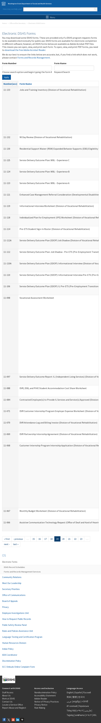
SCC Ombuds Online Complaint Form (18, 666)
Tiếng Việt (71, 710)
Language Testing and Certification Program (22, 637)
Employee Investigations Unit (15, 613)
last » (15, 544)
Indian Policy (7, 648)
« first (7, 538)
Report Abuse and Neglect (14, 707)
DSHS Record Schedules (14, 567)
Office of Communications (14, 595)
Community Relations (11, 577)
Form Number (9, 63)
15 (33, 538)
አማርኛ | (80, 710)
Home (4, 23)
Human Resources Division (14, 643)
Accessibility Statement (45, 695)
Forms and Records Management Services (22, 571)
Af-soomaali (72, 706)
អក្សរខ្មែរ (76, 701)
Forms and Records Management (33, 57)
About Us (6, 695)
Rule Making (39, 707)
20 (63, 538)
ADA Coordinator (9, 654)
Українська (84, 706)
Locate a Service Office (12, 704)
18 (51, 538)
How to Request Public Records (16, 619)
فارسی (87, 710)
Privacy (5, 607)
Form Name (60, 63)
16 (39, 538)
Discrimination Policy (11, 660)
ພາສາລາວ (79, 715)
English (70, 692)
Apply (6, 77)
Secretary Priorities (11, 589)
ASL (95, 715)
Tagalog (70, 715)
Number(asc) (10, 83)
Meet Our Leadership (11, 583)
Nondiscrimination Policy (45, 692)
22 (75, 538)
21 (69, 538)
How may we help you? (12, 9)
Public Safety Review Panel (14, 625)
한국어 (81, 697)
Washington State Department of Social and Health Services (30, 4)
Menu (50, 17)
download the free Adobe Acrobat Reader (25, 50)
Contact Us (7, 701)
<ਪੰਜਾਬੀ (85, 701)
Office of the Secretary (17, 23)
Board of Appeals (10, 601)
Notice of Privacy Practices (46, 701)
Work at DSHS (8, 698)
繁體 (74, 697)
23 (81, 538)
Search (95, 9)
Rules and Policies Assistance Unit (17, 631)
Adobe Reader (40, 698)
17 (45, 538)
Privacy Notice (40, 704)
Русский (87, 692)
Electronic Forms (9, 561)
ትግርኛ (89, 715)
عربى (69, 701)
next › (6, 544)
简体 (69, 697)
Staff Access (7, 692)
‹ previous (18, 538)
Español (78, 692)
